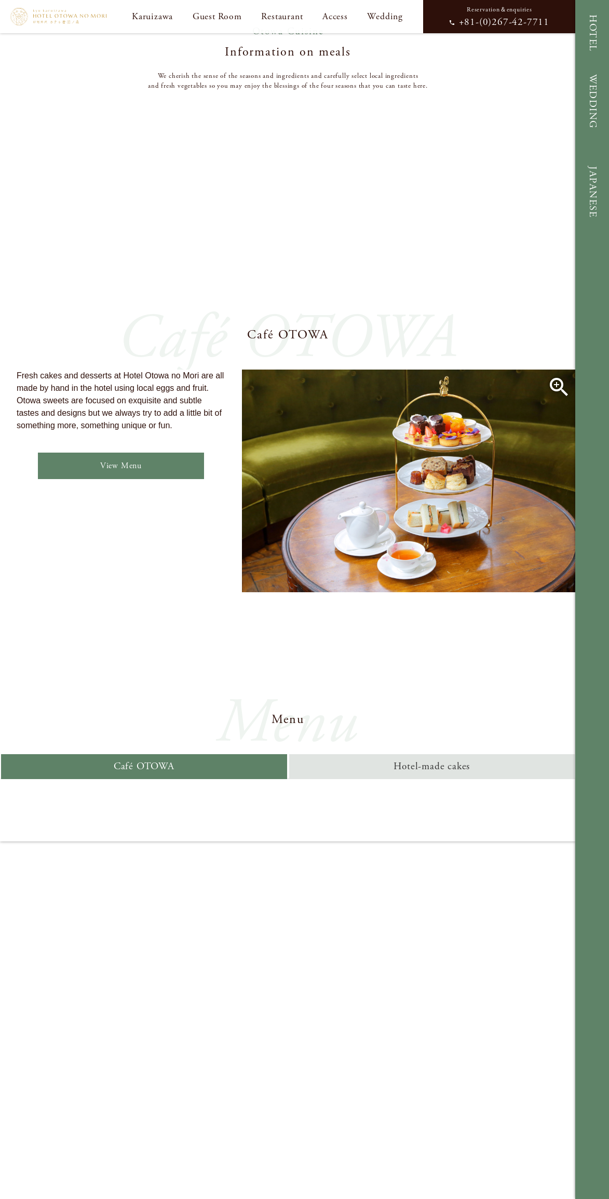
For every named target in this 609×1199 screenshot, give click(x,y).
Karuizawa (152, 16)
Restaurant (282, 16)
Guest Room (217, 16)
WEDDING (592, 101)
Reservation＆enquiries (499, 17)
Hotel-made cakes (432, 766)
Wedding (385, 16)
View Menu (121, 465)
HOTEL (592, 33)
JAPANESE (592, 191)
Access (335, 16)
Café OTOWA (144, 766)
